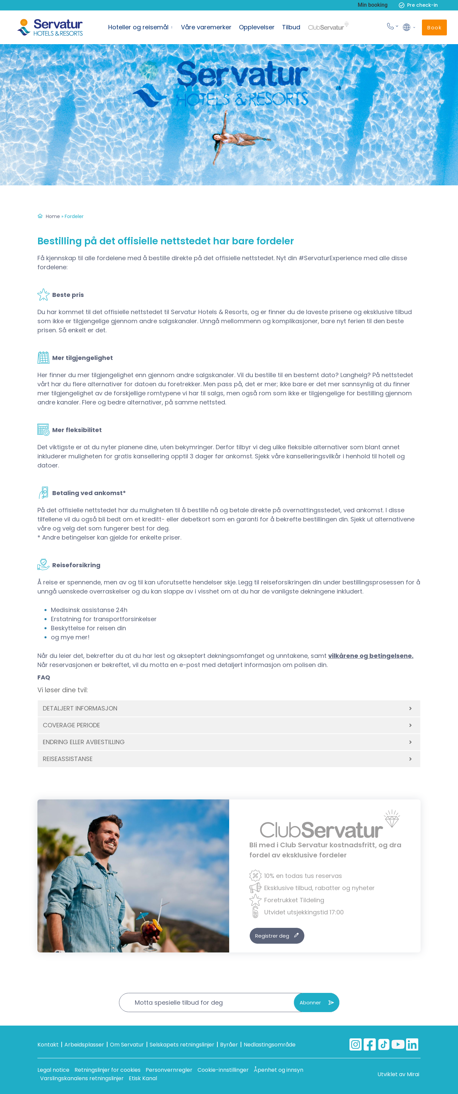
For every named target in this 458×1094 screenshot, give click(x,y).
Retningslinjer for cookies (107, 1070)
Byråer (229, 1045)
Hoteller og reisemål (138, 27)
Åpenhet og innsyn (278, 1070)
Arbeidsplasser (84, 1045)
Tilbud (291, 27)
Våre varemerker (206, 27)
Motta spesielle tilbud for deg (179, 1002)
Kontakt (48, 1045)
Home (53, 216)
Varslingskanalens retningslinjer (82, 1078)
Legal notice (53, 1070)
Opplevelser (257, 27)
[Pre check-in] (401, 5)
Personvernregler (169, 1070)
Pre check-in (422, 5)
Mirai (413, 1074)
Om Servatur (127, 1045)
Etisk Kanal (143, 1078)
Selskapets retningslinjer (182, 1045)
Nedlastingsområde (270, 1045)
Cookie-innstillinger (223, 1070)
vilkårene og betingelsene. (371, 655)
